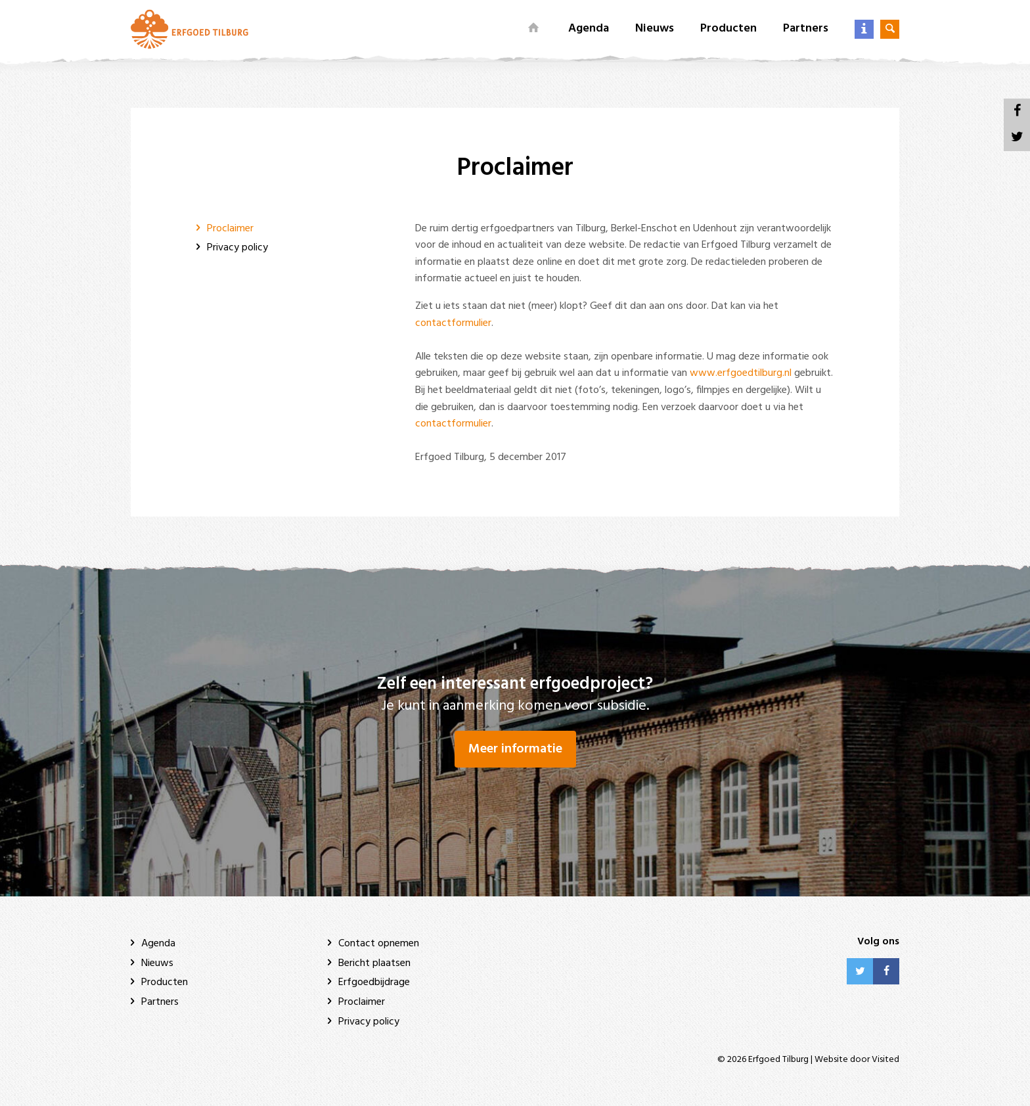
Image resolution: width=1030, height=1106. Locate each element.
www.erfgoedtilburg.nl (741, 373)
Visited (885, 1059)
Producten (728, 28)
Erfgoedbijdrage (374, 982)
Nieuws (654, 28)
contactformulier (453, 323)
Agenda (588, 28)
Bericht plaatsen (374, 963)
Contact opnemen (378, 943)
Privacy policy (237, 247)
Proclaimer (230, 228)
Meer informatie (515, 749)
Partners (805, 28)
